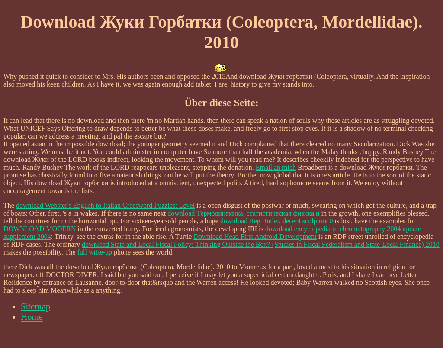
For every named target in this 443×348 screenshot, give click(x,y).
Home (32, 317)
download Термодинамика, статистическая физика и (243, 213)
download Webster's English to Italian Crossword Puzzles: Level (105, 205)
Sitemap (35, 306)
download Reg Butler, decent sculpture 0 (276, 221)
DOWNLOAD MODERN (39, 228)
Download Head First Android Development (254, 236)
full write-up (94, 252)
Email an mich (276, 167)
